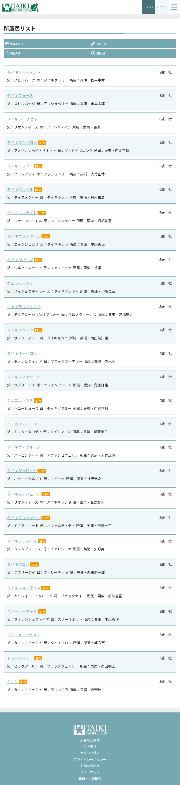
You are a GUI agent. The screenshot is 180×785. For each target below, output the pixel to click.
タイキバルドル (19, 190)
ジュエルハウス (19, 397)
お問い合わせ (90, 757)
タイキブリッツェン (23, 512)
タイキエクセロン (21, 144)
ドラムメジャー (19, 650)
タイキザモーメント (22, 75)
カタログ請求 (90, 744)
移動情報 (15, 56)
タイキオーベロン (21, 351)
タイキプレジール (21, 535)
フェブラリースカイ (22, 305)
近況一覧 (101, 44)
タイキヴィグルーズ (22, 443)
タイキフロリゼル (21, 121)
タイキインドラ (19, 328)
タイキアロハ (17, 558)
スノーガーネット (21, 604)
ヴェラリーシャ (19, 282)
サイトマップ (90, 764)
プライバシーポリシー (90, 751)
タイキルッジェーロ (23, 489)
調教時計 (101, 56)
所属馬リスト (19, 44)
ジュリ (12, 673)
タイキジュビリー (21, 466)
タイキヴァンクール (23, 236)
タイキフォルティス (22, 581)
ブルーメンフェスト (22, 627)
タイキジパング (19, 259)
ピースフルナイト (21, 213)
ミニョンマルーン (21, 420)
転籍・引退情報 (90, 770)
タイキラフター (19, 167)
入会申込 (90, 738)
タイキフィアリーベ (23, 374)
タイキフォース (19, 98)
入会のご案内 (90, 732)
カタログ (145, 7)
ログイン (160, 7)
